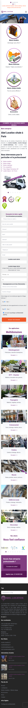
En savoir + (14, 355)
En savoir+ (14, 480)
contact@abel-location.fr (7, 625)
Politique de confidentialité (8, 704)
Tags (2, 588)
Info (14, 4)
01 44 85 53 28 (14, 2)
